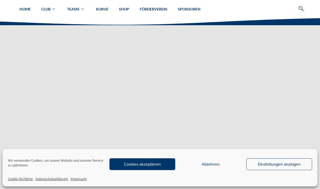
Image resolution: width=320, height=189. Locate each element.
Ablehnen (211, 164)
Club (48, 9)
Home (25, 9)
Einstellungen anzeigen (279, 164)
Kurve (102, 9)
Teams (75, 9)
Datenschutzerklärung (52, 179)
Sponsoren (189, 9)
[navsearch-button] (301, 9)
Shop (124, 9)
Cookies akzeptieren (142, 164)
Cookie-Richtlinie (20, 179)
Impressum (79, 179)
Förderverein (153, 9)
